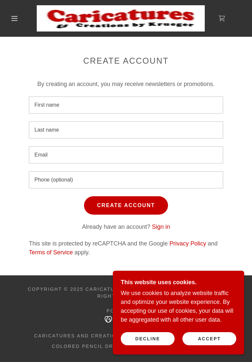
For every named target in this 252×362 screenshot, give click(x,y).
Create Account (126, 205)
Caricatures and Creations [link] (79, 335)
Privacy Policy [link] (187, 243)
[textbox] (126, 105)
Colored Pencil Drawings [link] (94, 346)
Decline (147, 338)
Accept (209, 338)
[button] (14, 18)
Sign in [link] (161, 227)
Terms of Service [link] (51, 252)
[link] (121, 18)
